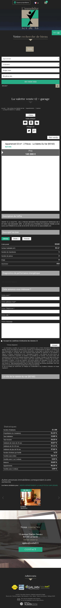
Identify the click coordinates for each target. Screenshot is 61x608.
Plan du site (9, 596)
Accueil (3, 108)
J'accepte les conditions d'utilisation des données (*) (20, 341)
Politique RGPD (51, 596)
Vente (29, 49)
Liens (30, 596)
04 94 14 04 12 (31, 540)
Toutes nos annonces (42, 596)
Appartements (30, 108)
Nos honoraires (25, 596)
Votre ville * (5, 315)
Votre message (6, 322)
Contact (30, 549)
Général (5, 238)
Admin (34, 596)
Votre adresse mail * (8, 302)
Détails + (16, 238)
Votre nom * (5, 295)
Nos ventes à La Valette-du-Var (15, 108)
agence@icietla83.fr (30, 543)
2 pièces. (38, 108)
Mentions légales (16, 596)
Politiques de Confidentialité (31, 366)
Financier (27, 238)
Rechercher (31, 82)
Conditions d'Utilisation (47, 366)
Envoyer (54, 345)
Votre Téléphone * (7, 308)
